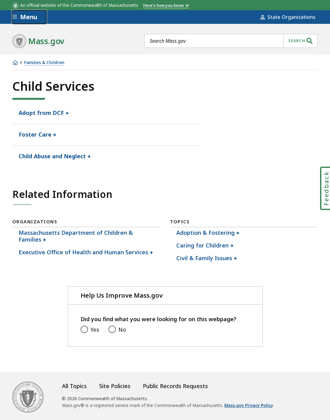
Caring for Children (202, 245)
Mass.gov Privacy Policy (248, 405)
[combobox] (231, 41)
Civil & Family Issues (204, 258)
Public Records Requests (175, 386)
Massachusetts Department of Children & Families (76, 236)
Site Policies (114, 386)
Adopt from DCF (41, 112)
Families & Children (44, 62)
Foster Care (35, 134)
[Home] (15, 63)
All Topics (74, 386)
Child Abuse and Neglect (52, 156)
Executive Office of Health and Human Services (83, 252)
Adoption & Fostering (205, 232)
